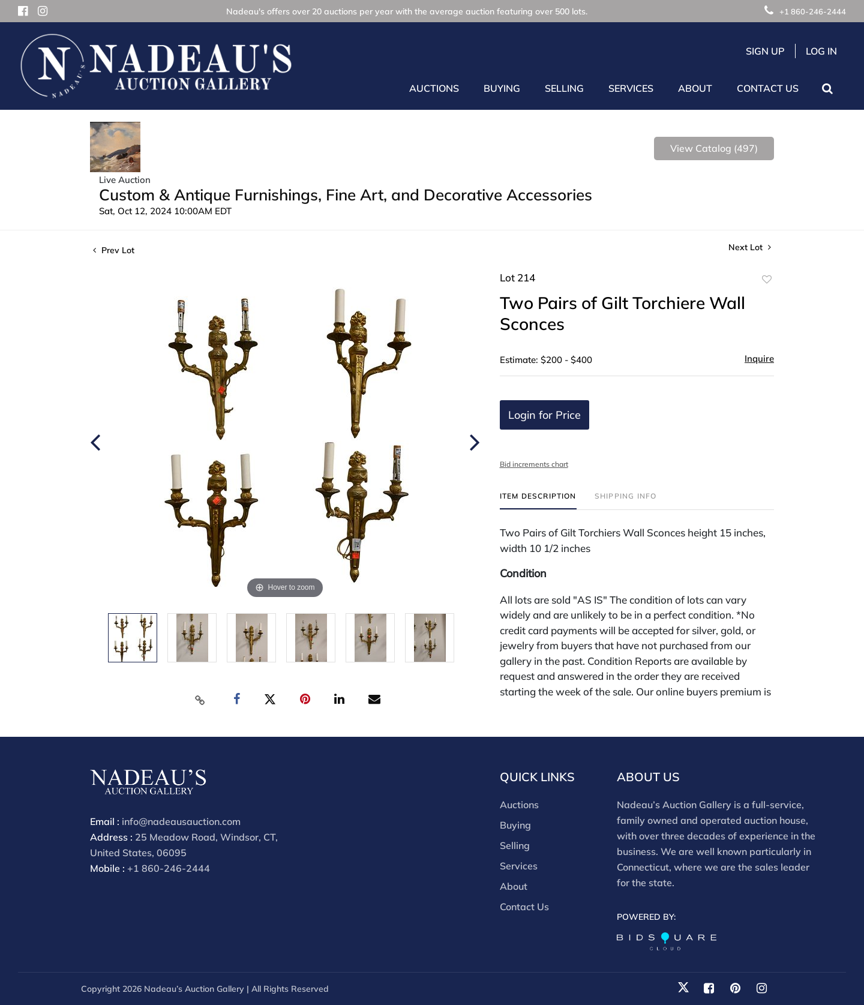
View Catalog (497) (714, 148)
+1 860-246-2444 (805, 11)
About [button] (695, 88)
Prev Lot (113, 250)
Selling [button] (564, 88)
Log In (821, 51)
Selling (515, 845)
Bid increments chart (534, 464)
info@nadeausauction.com (181, 821)
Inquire (759, 358)
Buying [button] (502, 88)
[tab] (538, 500)
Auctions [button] (434, 88)
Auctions (519, 805)
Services (519, 866)
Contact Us (768, 88)
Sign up (765, 51)
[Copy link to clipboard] (200, 699)
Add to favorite (767, 279)
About (513, 886)
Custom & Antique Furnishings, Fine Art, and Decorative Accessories (345, 195)
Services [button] (630, 88)
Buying (515, 825)
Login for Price (544, 415)
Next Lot (749, 247)
